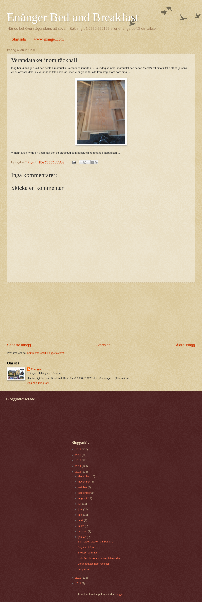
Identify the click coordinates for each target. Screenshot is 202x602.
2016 (78, 455)
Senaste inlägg (19, 345)
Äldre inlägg (185, 345)
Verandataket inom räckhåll (93, 563)
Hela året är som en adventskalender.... (100, 558)
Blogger (119, 594)
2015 (78, 460)
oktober (83, 487)
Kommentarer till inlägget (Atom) (45, 352)
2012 (78, 577)
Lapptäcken (84, 569)
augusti (82, 498)
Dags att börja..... (87, 547)
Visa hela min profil (38, 382)
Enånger (36, 369)
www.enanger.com (49, 39)
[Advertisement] (101, 312)
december (84, 476)
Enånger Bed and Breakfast (73, 17)
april (81, 520)
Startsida (19, 39)
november (84, 481)
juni (80, 509)
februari (83, 531)
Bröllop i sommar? (88, 552)
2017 (78, 449)
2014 (78, 466)
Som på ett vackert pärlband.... (95, 541)
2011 (78, 583)
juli (80, 503)
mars (81, 525)
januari (82, 536)
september (84, 492)
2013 (78, 471)
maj (80, 514)
